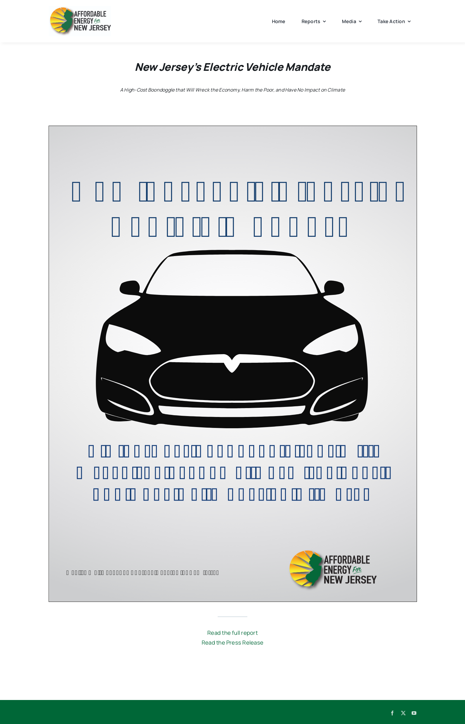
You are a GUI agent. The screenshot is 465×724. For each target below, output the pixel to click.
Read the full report (232, 633)
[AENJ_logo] (80, 8)
